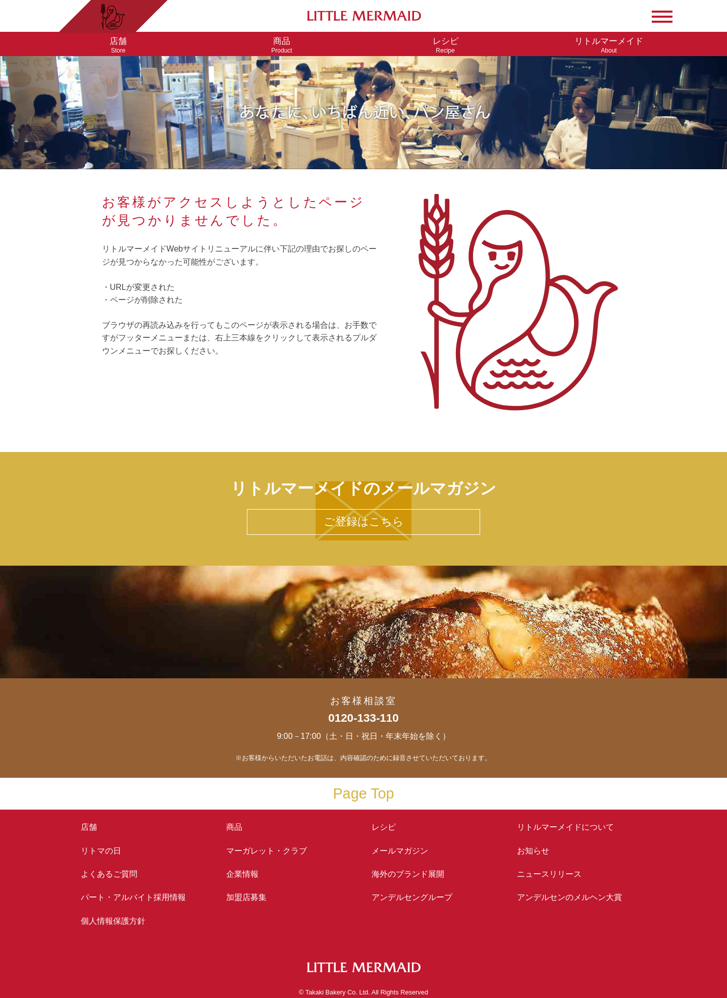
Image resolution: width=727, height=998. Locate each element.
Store (118, 45)
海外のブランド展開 (408, 874)
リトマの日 (101, 850)
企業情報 (242, 874)
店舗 (89, 827)
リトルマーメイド (565, 827)
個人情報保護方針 (113, 921)
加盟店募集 (250, 897)
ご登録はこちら (364, 521)
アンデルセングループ (416, 897)
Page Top (363, 793)
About (609, 45)
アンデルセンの (569, 897)
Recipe (445, 45)
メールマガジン (400, 850)
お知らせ (533, 850)
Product (282, 45)
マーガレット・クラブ (266, 850)
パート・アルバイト (133, 897)
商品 (234, 827)
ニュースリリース (549, 874)
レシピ (388, 827)
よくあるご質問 (109, 874)
